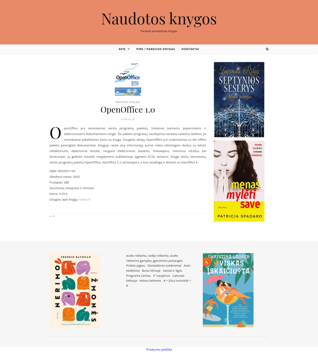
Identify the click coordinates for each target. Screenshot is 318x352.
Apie (122, 49)
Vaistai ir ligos (172, 270)
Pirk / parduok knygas (155, 49)
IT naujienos (161, 276)
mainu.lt (84, 199)
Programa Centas (138, 276)
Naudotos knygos (159, 18)
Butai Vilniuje (151, 270)
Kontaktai (190, 49)
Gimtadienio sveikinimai (164, 265)
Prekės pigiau (135, 265)
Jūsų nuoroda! (179, 280)
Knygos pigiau (128, 102)
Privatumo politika (159, 349)
